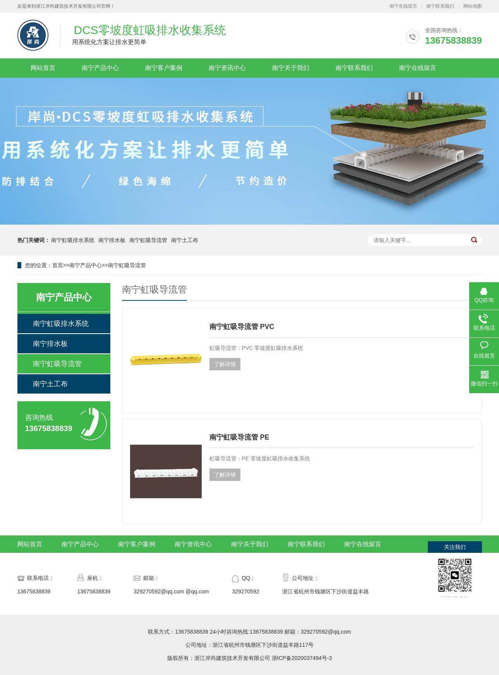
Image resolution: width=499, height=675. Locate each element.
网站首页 (43, 68)
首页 (57, 265)
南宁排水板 (111, 240)
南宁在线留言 (403, 6)
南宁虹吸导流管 (148, 240)
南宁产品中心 (100, 68)
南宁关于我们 (290, 68)
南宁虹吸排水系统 (72, 240)
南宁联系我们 (440, 6)
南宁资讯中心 (227, 68)
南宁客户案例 (163, 68)
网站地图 (472, 6)
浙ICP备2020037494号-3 (302, 658)
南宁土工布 (184, 240)
